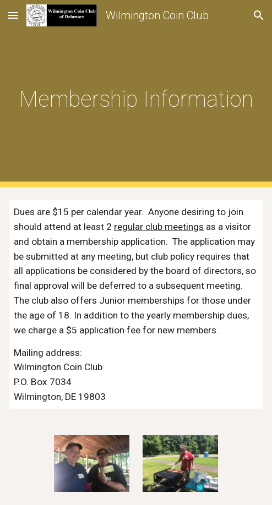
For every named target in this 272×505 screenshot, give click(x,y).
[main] (136, 93)
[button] (13, 15)
